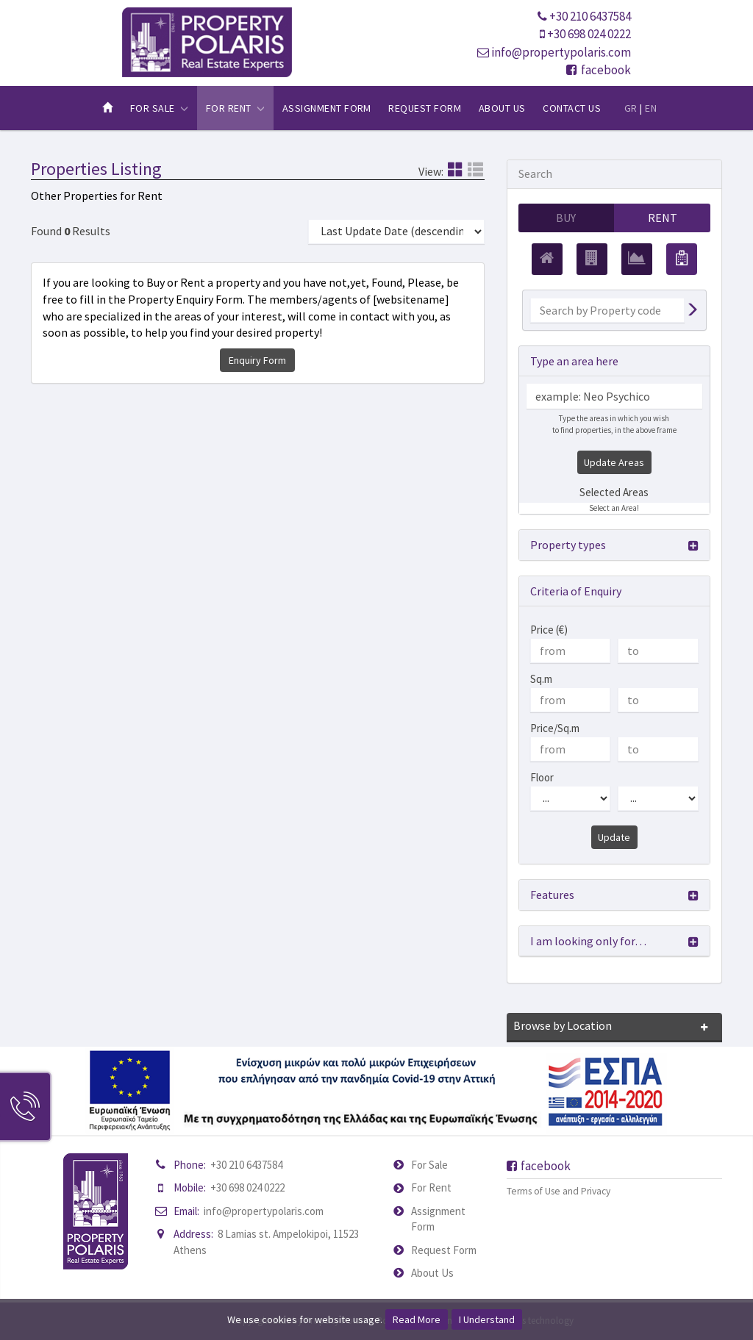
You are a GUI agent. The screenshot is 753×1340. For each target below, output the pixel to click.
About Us (502, 108)
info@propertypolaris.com (561, 52)
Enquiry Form (257, 360)
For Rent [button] (235, 108)
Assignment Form (326, 108)
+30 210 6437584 (590, 16)
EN (651, 108)
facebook (598, 70)
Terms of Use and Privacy (558, 1191)
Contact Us (572, 108)
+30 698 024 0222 (589, 34)
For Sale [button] (159, 108)
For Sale (429, 1165)
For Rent (431, 1188)
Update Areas (614, 462)
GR (631, 108)
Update (614, 837)
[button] (614, 546)
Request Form (424, 108)
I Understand (487, 1319)
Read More (416, 1319)
